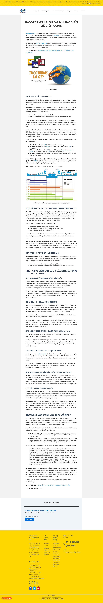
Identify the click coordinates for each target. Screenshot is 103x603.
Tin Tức (76, 11)
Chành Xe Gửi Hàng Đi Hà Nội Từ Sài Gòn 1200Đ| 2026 (40, 510)
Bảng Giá (69, 11)
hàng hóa (56, 35)
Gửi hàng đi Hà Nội (46, 597)
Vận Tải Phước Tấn (41, 43)
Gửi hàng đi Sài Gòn (56, 597)
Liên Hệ (83, 11)
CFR (35, 161)
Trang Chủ (36, 11)
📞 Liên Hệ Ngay (6, 598)
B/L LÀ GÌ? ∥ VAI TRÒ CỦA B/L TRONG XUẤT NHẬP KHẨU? (54, 485)
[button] (25, 515)
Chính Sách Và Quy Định (58, 11)
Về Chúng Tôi (45, 11)
